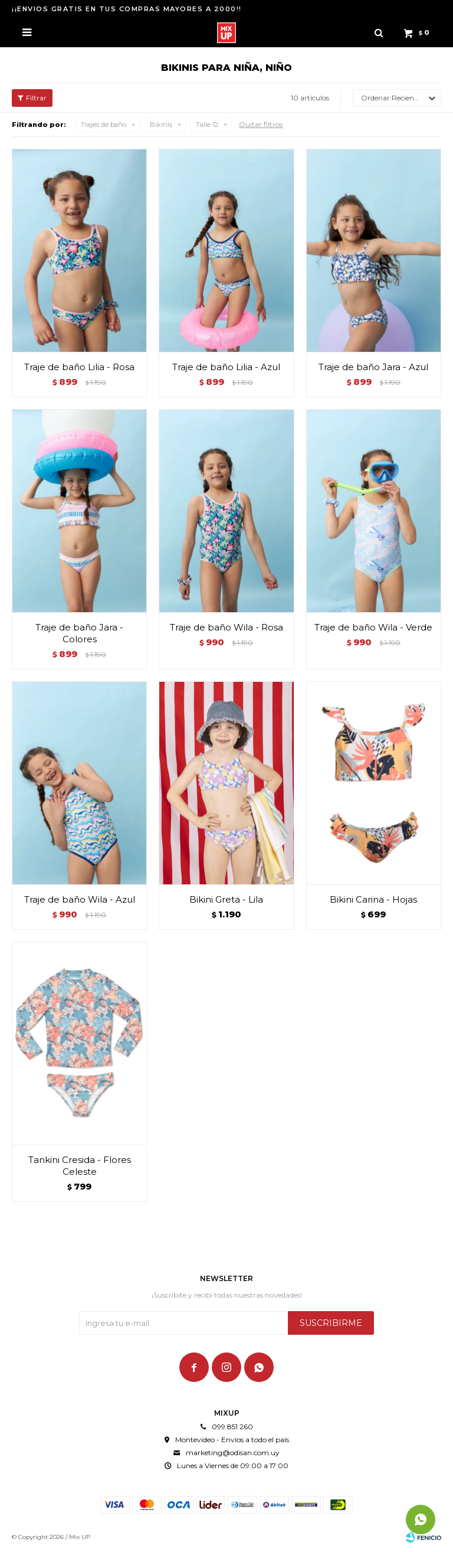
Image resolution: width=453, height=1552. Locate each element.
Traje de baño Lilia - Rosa (79, 367)
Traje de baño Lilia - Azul (226, 367)
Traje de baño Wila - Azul (79, 899)
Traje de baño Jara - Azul (373, 367)
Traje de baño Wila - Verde (373, 627)
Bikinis (161, 124)
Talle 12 (207, 124)
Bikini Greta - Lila (226, 899)
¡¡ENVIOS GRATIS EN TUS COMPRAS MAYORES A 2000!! (127, 9)
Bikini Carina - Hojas (373, 899)
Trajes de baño (103, 124)
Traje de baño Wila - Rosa (226, 627)
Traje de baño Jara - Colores (79, 633)
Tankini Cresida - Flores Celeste (79, 1165)
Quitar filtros (261, 124)
